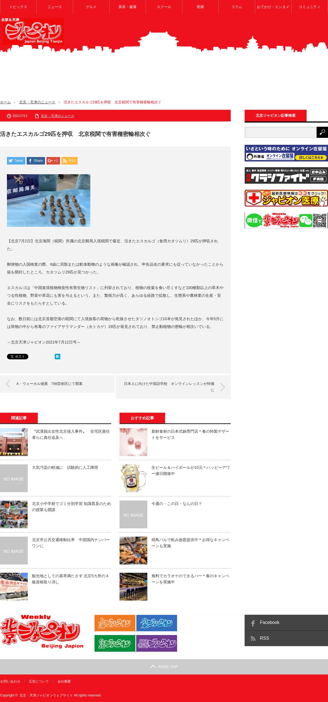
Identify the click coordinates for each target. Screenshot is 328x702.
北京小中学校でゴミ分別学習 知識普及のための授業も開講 (71, 506)
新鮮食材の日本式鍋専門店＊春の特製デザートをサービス (190, 434)
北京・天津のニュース (37, 102)
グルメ (91, 7)
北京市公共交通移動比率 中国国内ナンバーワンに (71, 542)
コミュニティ (309, 7)
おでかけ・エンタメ (273, 7)
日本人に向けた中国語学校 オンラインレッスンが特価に (169, 386)
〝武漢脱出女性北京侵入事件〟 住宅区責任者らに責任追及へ (71, 434)
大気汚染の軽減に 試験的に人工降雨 (65, 467)
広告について (39, 681)
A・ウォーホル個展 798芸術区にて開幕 (50, 383)
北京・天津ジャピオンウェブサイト (46, 695)
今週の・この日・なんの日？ (176, 503)
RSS (264, 638)
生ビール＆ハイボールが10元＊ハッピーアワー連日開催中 (190, 470)
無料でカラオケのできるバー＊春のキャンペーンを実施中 (190, 578)
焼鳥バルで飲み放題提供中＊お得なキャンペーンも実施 (190, 542)
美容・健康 (127, 7)
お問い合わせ (10, 681)
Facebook (269, 622)
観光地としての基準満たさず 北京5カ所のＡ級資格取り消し (70, 578)
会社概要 (64, 681)
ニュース (55, 7)
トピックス (18, 7)
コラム (236, 7)
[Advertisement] (248, 61)
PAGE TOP (164, 666)
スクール (164, 7)
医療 (200, 7)
